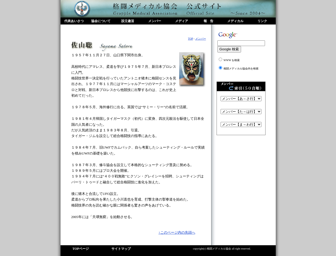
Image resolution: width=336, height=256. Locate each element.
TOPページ (80, 249)
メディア (181, 21)
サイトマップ (121, 249)
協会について (101, 21)
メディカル (235, 21)
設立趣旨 (127, 21)
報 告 (208, 21)
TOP (190, 38)
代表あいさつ (74, 21)
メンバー (154, 21)
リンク (262, 21)
